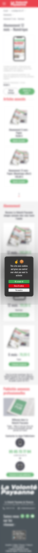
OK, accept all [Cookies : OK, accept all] (19, 281)
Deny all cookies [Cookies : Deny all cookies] (19, 286)
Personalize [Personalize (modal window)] (18, 290)
